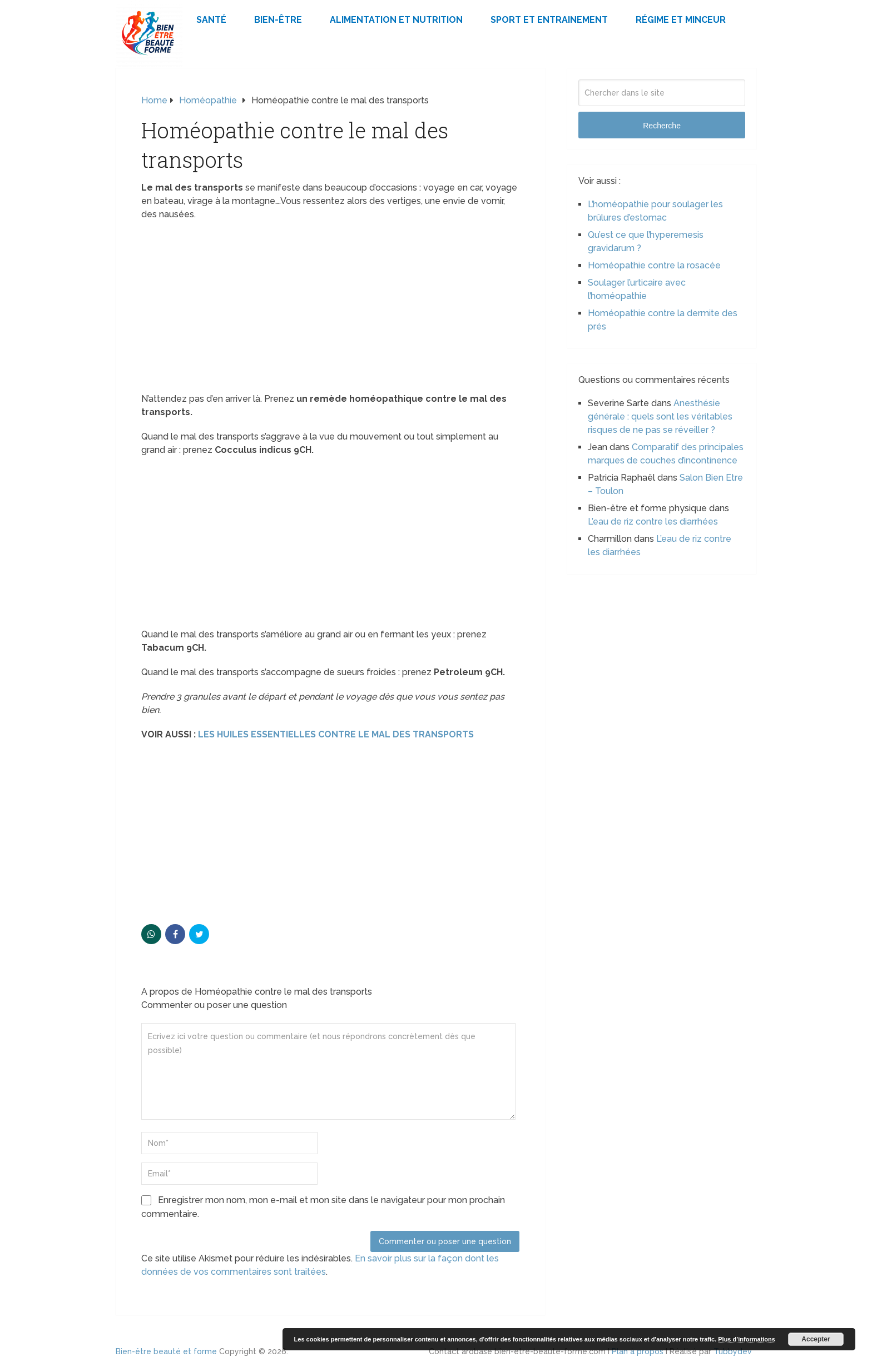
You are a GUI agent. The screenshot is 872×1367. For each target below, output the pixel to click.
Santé (211, 19)
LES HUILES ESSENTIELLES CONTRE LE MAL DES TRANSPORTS (336, 734)
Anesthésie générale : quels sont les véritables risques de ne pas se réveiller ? (660, 416)
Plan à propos (637, 1351)
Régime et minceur (681, 19)
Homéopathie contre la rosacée (654, 265)
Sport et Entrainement (549, 19)
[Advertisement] (330, 310)
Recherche (662, 125)
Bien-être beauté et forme (166, 1351)
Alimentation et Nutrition (396, 19)
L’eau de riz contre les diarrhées (653, 521)
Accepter (815, 1339)
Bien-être (278, 19)
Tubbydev (733, 1351)
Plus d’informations (746, 1339)
